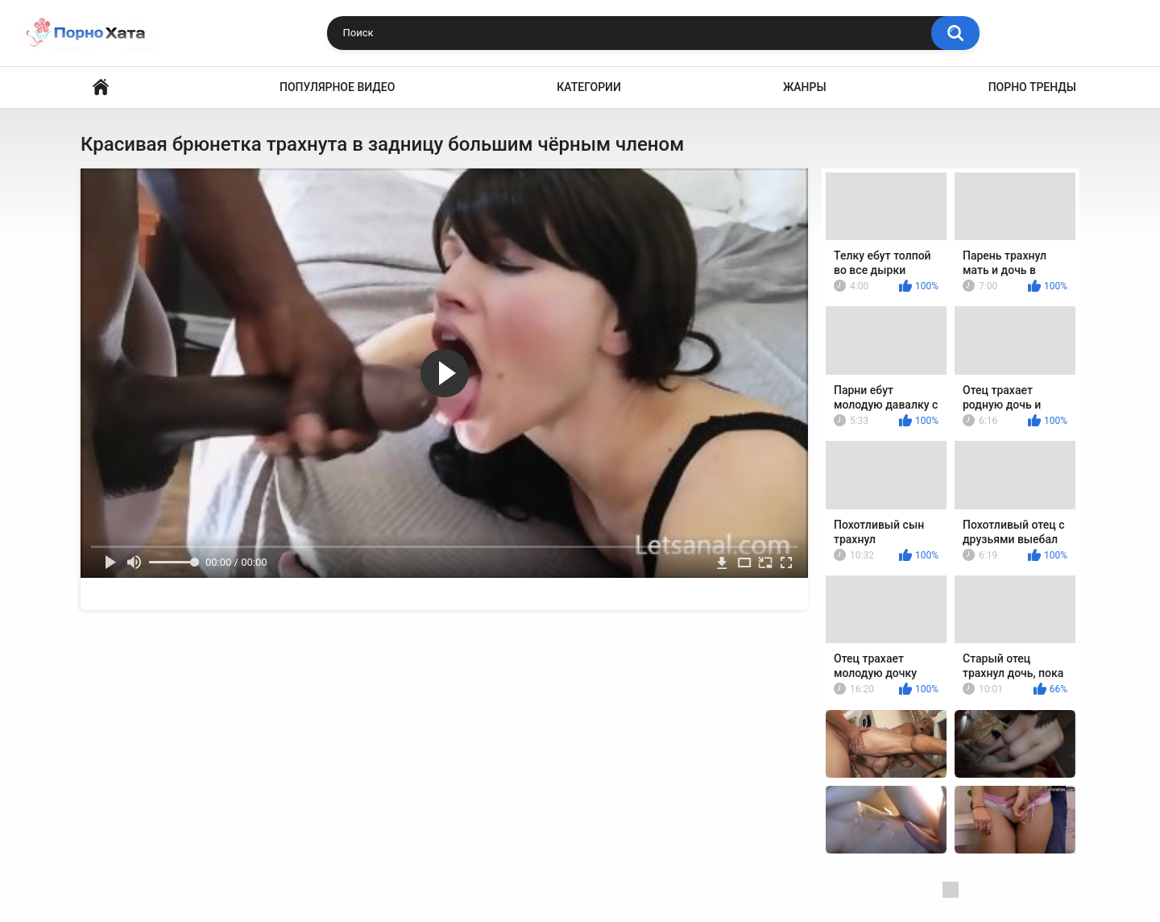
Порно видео (101, 87)
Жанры (804, 87)
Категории (589, 87)
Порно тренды (1032, 87)
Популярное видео (337, 87)
